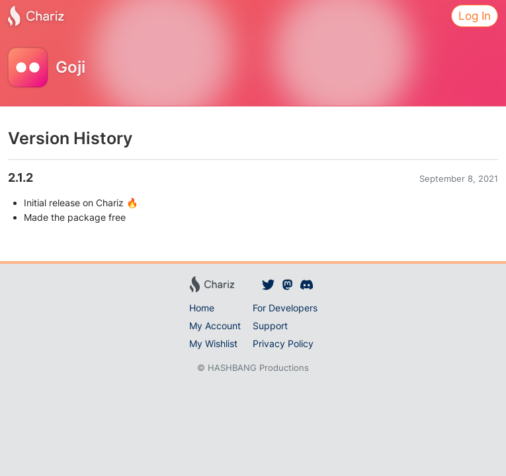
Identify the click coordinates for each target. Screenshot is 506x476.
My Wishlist (213, 343)
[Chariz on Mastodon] (287, 284)
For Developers (285, 307)
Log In (474, 15)
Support (270, 325)
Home (201, 307)
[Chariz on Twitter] (268, 284)
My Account (215, 325)
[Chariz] (35, 16)
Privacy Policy (283, 343)
